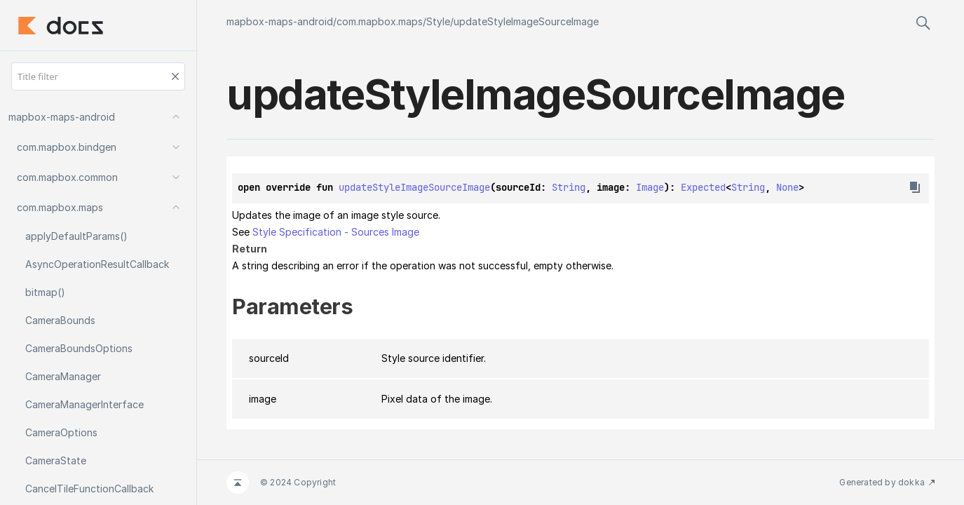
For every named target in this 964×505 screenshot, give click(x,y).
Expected (703, 187)
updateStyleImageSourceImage (526, 21)
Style (438, 21)
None (787, 187)
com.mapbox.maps (380, 21)
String (568, 187)
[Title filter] (98, 76)
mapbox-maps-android (279, 21)
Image (650, 187)
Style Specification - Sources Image (335, 232)
